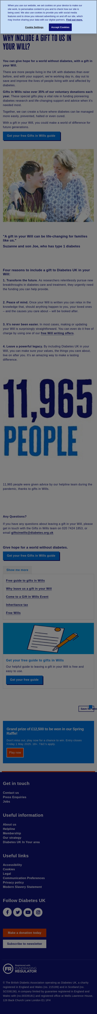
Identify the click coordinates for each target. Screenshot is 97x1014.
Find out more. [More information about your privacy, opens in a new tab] (74, 19)
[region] (48, 17)
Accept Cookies (60, 27)
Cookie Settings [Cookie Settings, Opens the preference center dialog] (34, 27)
